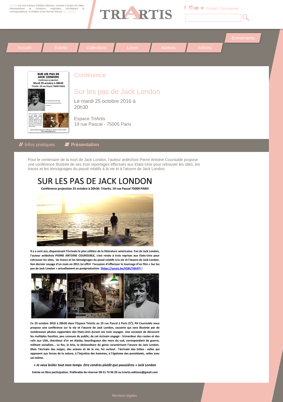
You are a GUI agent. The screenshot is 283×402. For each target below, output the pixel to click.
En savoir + (70, 11)
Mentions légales (124, 396)
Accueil (24, 47)
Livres (132, 47)
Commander (229, 8)
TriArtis (60, 47)
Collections (97, 47)
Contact (212, 8)
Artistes (205, 47)
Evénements (242, 38)
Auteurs (168, 47)
